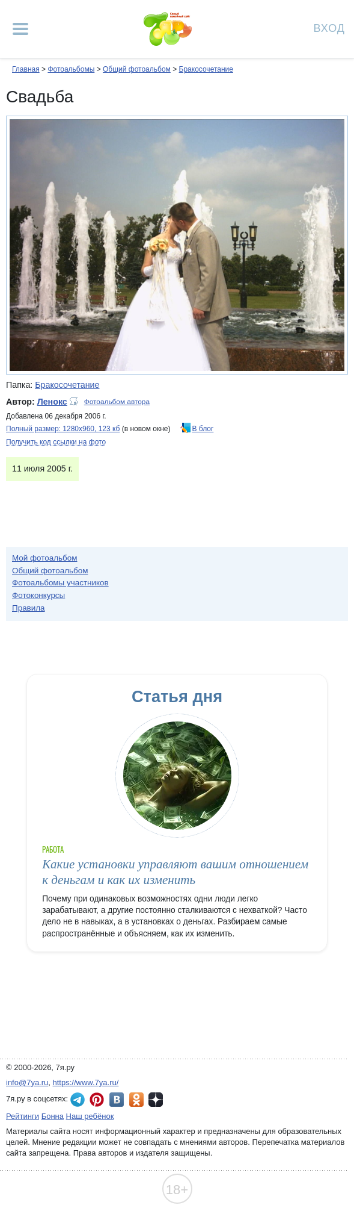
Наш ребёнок (90, 1116)
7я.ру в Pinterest (97, 1099)
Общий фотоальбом (137, 69)
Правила (28, 607)
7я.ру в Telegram (77, 1099)
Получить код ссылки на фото (56, 442)
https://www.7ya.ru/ (86, 1082)
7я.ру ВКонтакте (116, 1099)
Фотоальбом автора (117, 401)
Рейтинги (22, 1116)
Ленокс (52, 401)
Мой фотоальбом (45, 557)
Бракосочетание (206, 69)
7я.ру (155, 1099)
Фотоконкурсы (38, 595)
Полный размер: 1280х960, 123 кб (63, 429)
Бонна (52, 1116)
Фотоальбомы (70, 69)
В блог (203, 429)
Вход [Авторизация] (329, 27)
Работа (53, 849)
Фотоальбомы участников (60, 582)
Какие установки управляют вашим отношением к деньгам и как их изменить (175, 871)
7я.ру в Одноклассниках (136, 1099)
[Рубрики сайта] (20, 29)
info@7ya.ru (27, 1082)
